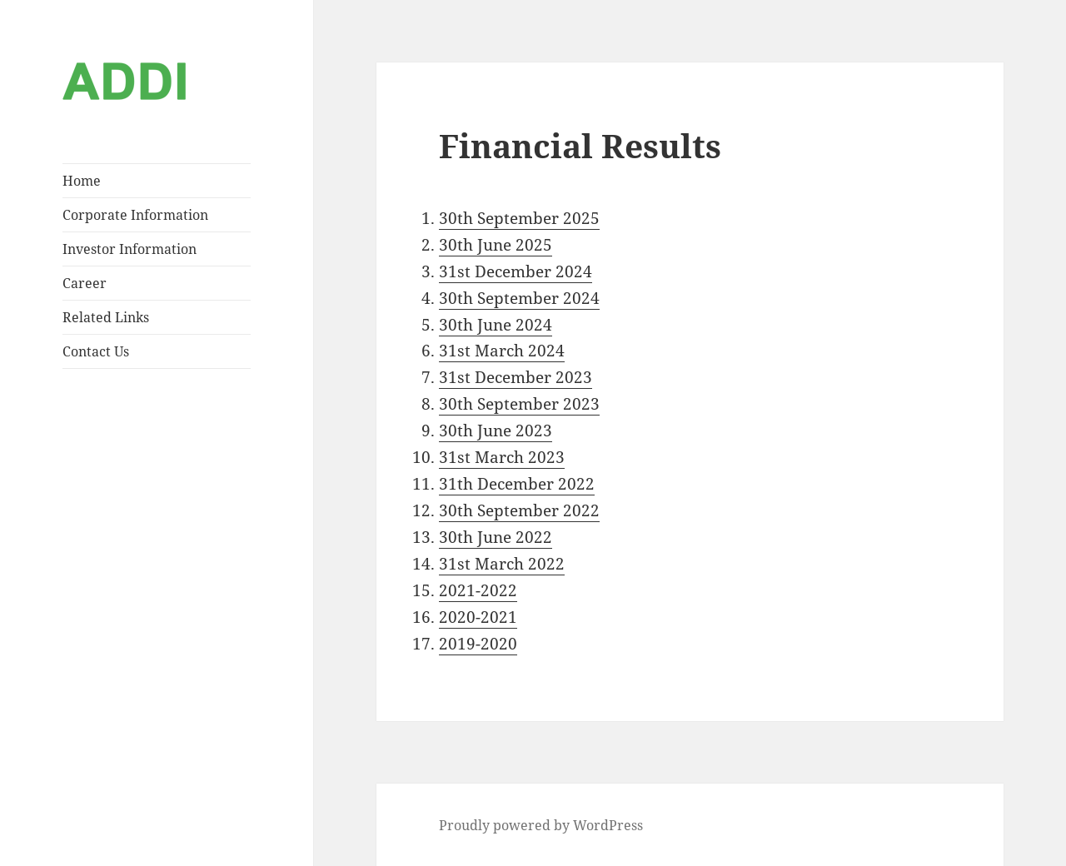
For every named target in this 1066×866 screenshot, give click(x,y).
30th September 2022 (519, 510)
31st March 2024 (502, 350)
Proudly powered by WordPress (541, 825)
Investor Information (129, 249)
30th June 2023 (495, 430)
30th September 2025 (519, 218)
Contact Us (95, 351)
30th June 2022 (495, 537)
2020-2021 (478, 617)
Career (84, 283)
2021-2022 (478, 590)
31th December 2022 (517, 484)
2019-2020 (478, 643)
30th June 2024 (495, 325)
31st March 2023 (502, 457)
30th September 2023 (519, 404)
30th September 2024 (519, 298)
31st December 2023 (515, 377)
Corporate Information (135, 215)
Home (81, 181)
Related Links (105, 317)
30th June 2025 (495, 245)
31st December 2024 (515, 271)
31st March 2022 (502, 564)
